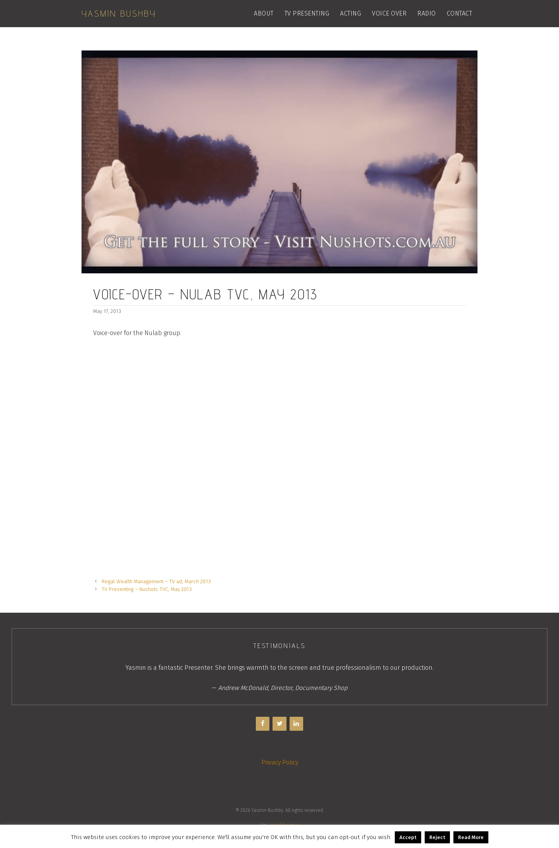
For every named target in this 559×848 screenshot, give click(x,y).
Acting (350, 13)
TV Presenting (307, 13)
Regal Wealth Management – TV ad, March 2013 (156, 581)
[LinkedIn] (296, 724)
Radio (426, 13)
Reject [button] (437, 837)
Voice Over (389, 13)
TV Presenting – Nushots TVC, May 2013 (147, 589)
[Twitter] (279, 724)
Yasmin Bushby (119, 13)
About (264, 13)
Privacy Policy (279, 762)
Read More (471, 837)
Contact (459, 13)
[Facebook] (262, 724)
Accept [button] (408, 837)
